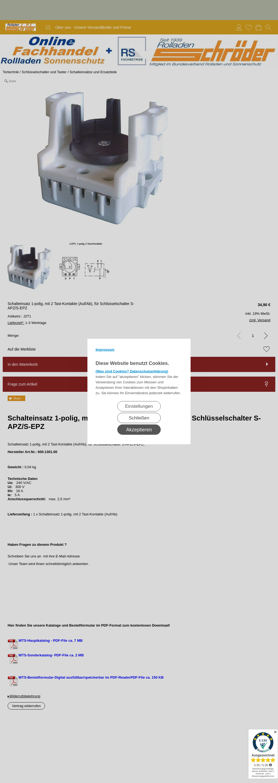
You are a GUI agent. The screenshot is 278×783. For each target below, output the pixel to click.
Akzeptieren (139, 429)
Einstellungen (139, 406)
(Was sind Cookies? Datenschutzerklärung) (132, 371)
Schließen (139, 418)
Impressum (105, 350)
